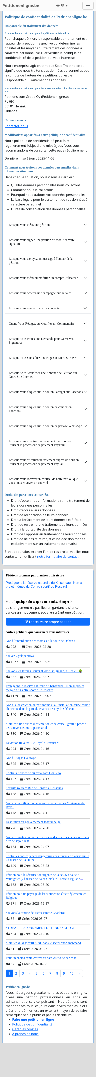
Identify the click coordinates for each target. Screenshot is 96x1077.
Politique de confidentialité (32, 1024)
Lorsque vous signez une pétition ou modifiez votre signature (42, 241)
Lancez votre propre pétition (48, 622)
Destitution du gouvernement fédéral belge (33, 822)
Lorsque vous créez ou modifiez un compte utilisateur (43, 278)
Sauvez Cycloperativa (20, 656)
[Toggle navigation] (88, 6)
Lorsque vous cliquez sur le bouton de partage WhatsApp (45, 426)
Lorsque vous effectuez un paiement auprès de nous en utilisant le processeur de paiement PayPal (44, 461)
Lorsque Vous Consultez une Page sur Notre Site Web (43, 357)
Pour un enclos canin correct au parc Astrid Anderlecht (41, 958)
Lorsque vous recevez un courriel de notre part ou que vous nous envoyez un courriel (43, 480)
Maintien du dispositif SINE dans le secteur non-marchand (43, 943)
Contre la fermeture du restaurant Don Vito (33, 773)
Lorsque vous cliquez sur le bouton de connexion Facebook (40, 409)
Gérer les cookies (25, 1029)
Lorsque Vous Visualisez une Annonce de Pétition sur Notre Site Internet (43, 374)
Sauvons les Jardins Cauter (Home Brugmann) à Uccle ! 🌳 (44, 671)
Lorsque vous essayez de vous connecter (35, 308)
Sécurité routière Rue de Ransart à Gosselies (34, 788)
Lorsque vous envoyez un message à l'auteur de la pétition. (41, 260)
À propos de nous (25, 1034)
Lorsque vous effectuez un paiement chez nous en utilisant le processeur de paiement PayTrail (40, 443)
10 (71, 973)
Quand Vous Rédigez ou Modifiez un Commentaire (41, 323)
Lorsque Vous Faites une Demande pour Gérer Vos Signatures (41, 340)
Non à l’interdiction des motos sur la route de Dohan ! (40, 641)
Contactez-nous (16, 126)
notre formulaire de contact (58, 556)
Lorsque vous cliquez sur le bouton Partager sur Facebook (46, 392)
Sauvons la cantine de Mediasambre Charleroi (35, 912)
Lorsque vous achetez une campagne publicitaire (40, 293)
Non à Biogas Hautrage (21, 758)
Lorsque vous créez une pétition (29, 224)
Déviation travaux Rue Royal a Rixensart (32, 743)
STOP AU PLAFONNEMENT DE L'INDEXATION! (40, 927)
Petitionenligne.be (20, 5)
